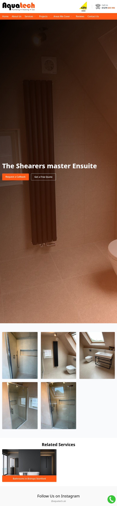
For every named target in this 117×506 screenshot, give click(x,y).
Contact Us (93, 16)
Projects (44, 16)
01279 (108, 8)
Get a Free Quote (43, 176)
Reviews (80, 16)
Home (5, 16)
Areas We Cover (63, 16)
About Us (16, 16)
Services (30, 16)
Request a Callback (15, 176)
